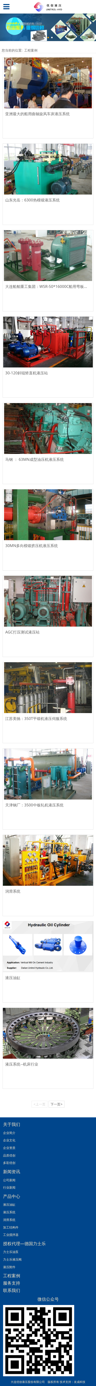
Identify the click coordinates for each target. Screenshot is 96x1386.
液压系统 (9, 1212)
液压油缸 (12, 977)
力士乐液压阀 (12, 1259)
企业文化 (9, 1140)
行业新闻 (9, 1187)
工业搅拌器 (10, 1235)
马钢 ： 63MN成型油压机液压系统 (34, 459)
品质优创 (9, 1155)
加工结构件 (10, 1227)
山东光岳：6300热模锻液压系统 (32, 200)
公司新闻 (9, 1180)
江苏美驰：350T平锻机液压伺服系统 (36, 718)
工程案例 (30, 50)
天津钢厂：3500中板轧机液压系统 (34, 805)
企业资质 (9, 1148)
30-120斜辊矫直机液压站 (26, 373)
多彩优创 (9, 1163)
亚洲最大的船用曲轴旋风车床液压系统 (37, 113)
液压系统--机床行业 (21, 1064)
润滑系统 (12, 891)
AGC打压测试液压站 (22, 632)
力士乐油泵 (10, 1252)
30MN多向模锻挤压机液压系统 (31, 545)
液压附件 (9, 1267)
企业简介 (9, 1133)
